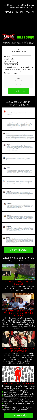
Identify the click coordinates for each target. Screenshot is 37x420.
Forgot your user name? (11, 64)
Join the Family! (18, 249)
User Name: (7, 54)
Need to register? (9, 61)
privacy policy (20, 69)
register (24, 51)
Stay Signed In (9, 59)
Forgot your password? (11, 63)
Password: (7, 57)
